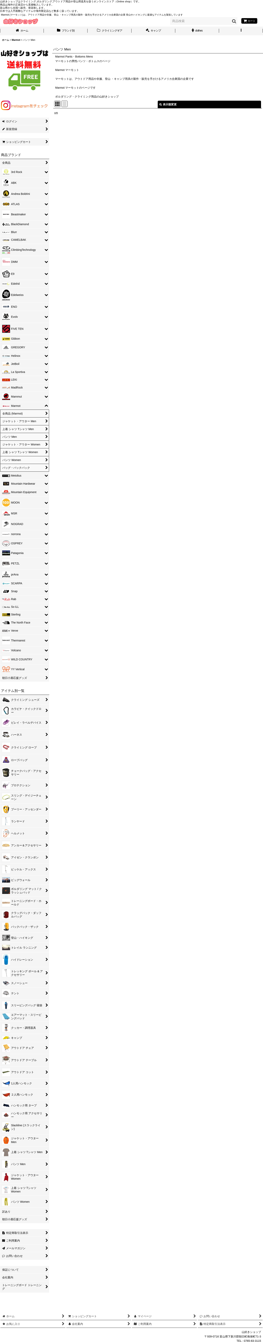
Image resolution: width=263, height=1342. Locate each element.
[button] (241, 31)
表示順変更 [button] (168, 104)
